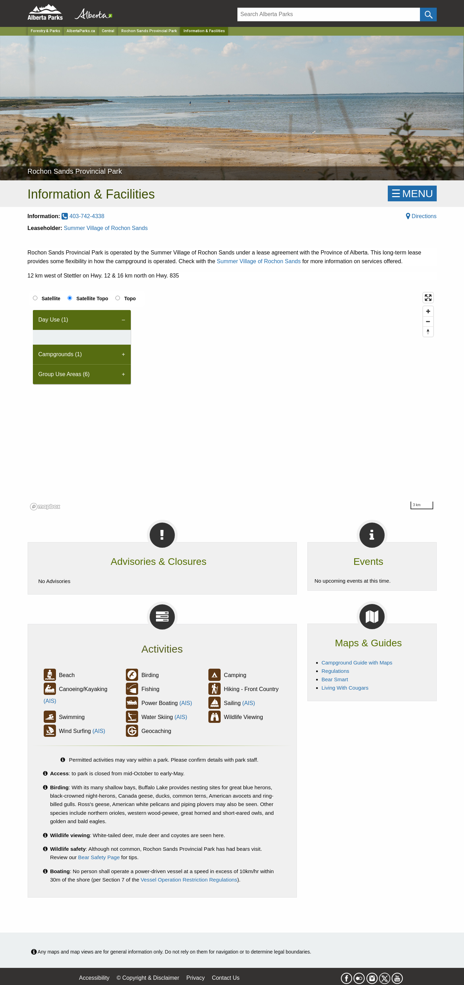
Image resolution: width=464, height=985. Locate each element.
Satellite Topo (92, 298)
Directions (421, 216)
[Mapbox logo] (45, 507)
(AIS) (50, 701)
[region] (232, 401)
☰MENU (412, 193)
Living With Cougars (345, 688)
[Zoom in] (428, 311)
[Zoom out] (428, 321)
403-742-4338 (83, 216)
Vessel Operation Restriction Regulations (189, 880)
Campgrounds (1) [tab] (60, 354)
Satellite (51, 298)
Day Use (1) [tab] (53, 320)
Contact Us (226, 978)
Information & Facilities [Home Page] (204, 31)
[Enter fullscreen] (428, 298)
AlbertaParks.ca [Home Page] (81, 31)
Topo (130, 298)
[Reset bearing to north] (428, 331)
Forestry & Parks (45, 31)
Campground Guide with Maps (357, 663)
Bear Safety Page (99, 857)
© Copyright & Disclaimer (148, 978)
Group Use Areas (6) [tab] (64, 374)
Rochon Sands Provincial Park (149, 31)
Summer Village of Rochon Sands (106, 228)
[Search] (328, 14)
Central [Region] (108, 31)
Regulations (335, 671)
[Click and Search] (428, 14)
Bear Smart (335, 679)
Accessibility (94, 978)
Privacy (195, 978)
